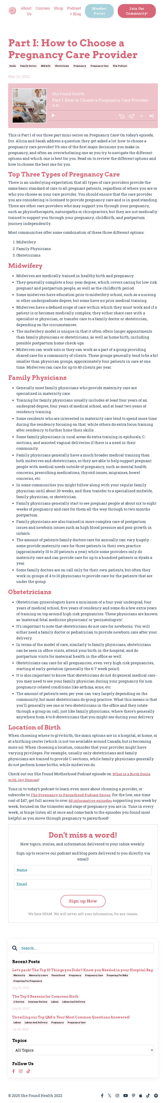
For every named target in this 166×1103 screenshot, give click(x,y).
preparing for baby (117, 976)
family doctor (28, 66)
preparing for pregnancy (27, 981)
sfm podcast (120, 66)
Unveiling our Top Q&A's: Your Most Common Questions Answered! (71, 1018)
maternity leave (38, 976)
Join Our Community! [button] (137, 10)
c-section (18, 1002)
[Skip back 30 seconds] (122, 115)
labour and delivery (73, 1002)
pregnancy (79, 66)
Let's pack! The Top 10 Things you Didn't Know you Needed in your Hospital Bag (82, 970)
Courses (43, 8)
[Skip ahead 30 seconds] (132, 115)
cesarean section (37, 1002)
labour (55, 1002)
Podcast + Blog (74, 11)
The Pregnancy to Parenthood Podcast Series (73, 794)
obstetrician (62, 66)
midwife (45, 66)
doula (12, 66)
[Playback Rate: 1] (141, 115)
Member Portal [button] (99, 10)
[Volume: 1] (151, 115)
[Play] (53, 115)
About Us (26, 11)
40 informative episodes (91, 800)
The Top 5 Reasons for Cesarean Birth (45, 997)
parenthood (58, 976)
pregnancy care (99, 66)
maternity (19, 976)
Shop (58, 8)
